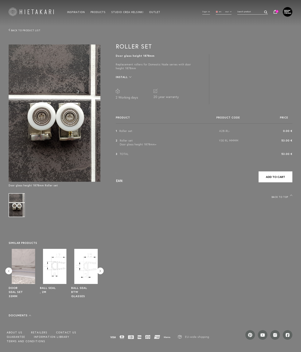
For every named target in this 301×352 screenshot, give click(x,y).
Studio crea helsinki (127, 11)
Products (98, 11)
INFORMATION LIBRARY (51, 337)
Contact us (66, 332)
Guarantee (16, 337)
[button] (20, 315)
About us (14, 332)
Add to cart (275, 177)
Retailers (39, 332)
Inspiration (76, 11)
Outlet (154, 11)
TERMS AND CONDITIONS (26, 341)
